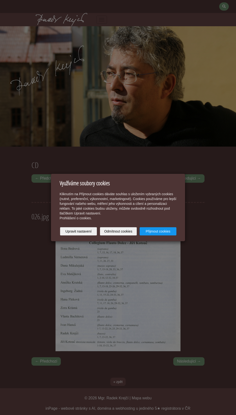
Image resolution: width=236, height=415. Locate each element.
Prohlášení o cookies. (76, 218)
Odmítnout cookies (118, 231)
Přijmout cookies (158, 231)
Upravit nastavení (78, 231)
